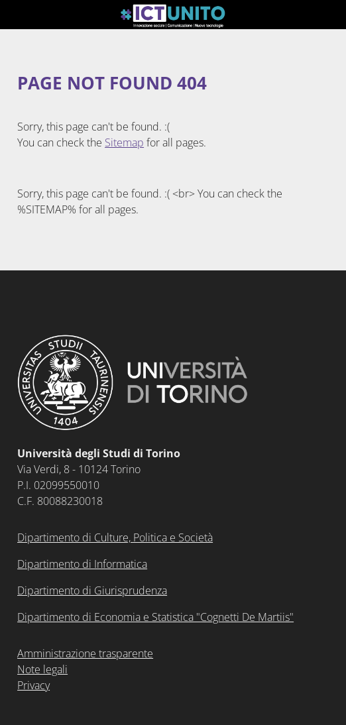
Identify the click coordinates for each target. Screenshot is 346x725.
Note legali (42, 669)
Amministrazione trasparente (85, 653)
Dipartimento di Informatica (82, 564)
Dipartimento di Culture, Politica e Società (115, 537)
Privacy (33, 685)
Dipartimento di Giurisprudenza (92, 590)
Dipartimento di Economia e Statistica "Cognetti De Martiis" (155, 617)
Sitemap (124, 142)
